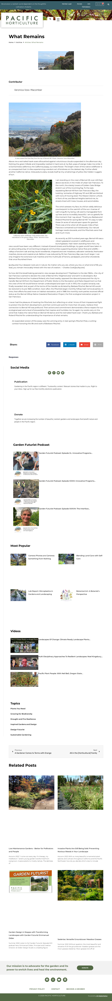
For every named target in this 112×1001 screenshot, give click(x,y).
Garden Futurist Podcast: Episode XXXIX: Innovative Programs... (67, 481)
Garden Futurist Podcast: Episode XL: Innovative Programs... (66, 453)
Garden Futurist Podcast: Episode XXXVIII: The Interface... (64, 509)
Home (11, 42)
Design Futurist (17, 730)
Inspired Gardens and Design (23, 724)
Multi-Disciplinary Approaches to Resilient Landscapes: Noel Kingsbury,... (70, 656)
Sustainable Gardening (20, 735)
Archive (19, 42)
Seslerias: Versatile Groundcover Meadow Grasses (79, 939)
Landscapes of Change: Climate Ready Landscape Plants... (64, 639)
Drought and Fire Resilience (23, 719)
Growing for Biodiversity (21, 714)
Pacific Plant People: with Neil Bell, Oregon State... (60, 673)
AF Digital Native (101, 996)
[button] (53, 344)
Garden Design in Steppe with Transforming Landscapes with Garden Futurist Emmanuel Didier (29, 935)
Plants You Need (17, 709)
